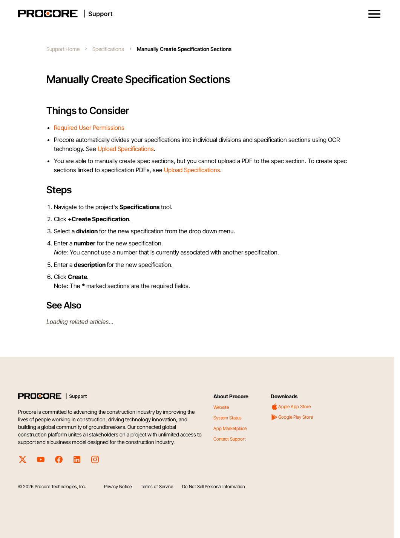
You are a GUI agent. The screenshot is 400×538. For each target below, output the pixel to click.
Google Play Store (292, 417)
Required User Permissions (89, 127)
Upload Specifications (126, 149)
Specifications (108, 49)
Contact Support (229, 439)
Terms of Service (157, 486)
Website (221, 407)
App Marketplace (230, 428)
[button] (374, 14)
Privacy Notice (118, 486)
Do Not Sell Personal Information (213, 486)
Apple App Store (291, 406)
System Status (227, 418)
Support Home (63, 49)
